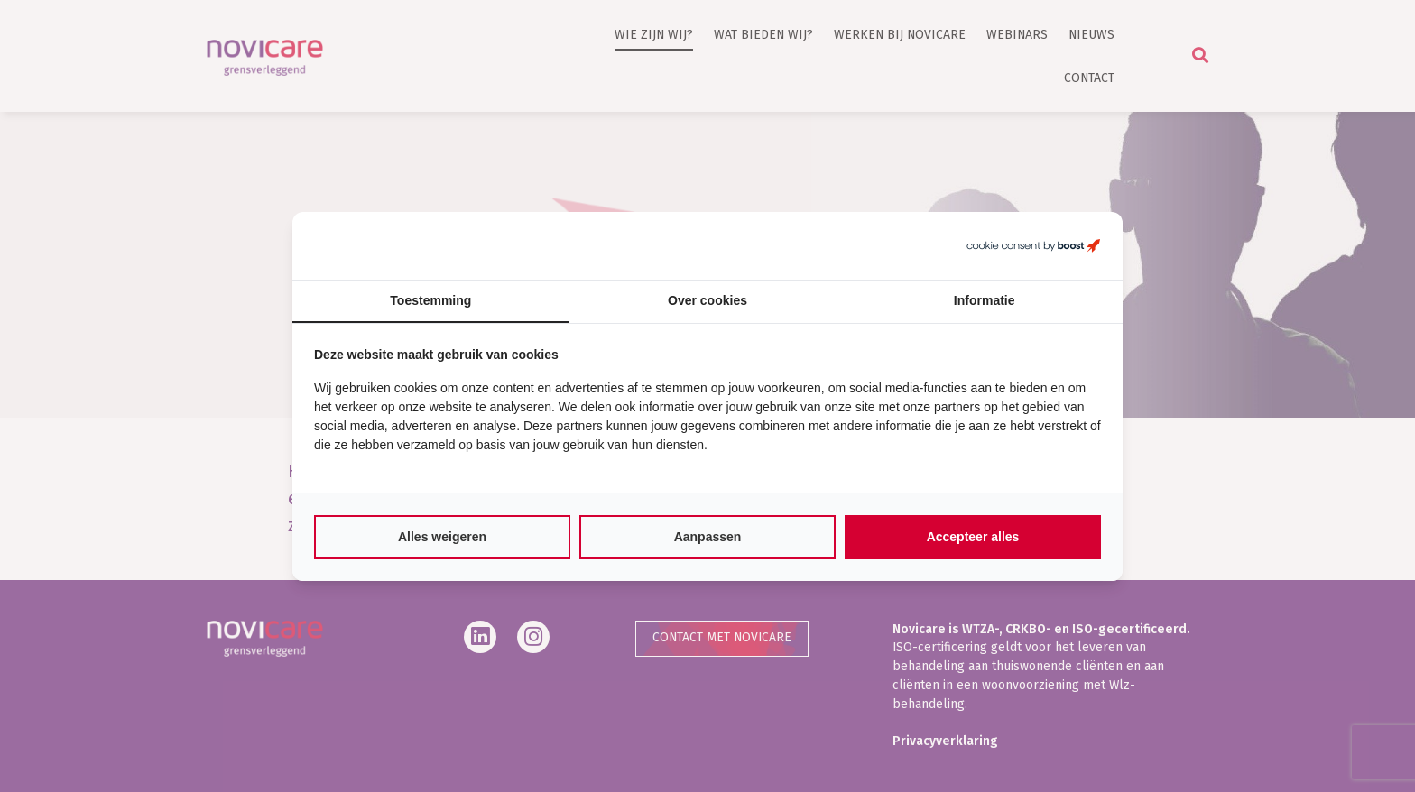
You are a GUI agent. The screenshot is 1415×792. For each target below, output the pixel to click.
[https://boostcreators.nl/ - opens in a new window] (1033, 246)
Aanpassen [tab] (708, 537)
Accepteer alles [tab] (973, 537)
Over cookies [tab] (707, 300)
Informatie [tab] (984, 300)
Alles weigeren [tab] (442, 537)
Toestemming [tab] (430, 300)
